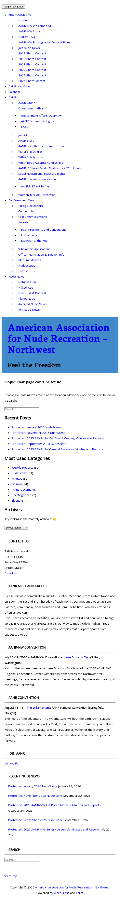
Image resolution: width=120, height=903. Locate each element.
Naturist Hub (27, 282)
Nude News (16, 276)
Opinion (16, 484)
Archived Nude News (32, 304)
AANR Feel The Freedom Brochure (41, 146)
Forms (22, 271)
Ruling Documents (30, 206)
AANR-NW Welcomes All (34, 26)
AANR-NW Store (29, 31)
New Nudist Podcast (32, 293)
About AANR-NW (19, 15)
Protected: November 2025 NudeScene (38, 433)
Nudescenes (26, 265)
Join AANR (25, 135)
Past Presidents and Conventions (43, 229)
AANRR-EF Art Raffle (35, 186)
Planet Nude (26, 298)
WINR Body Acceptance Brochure (41, 162)
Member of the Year (35, 240)
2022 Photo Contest (32, 70)
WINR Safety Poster (32, 157)
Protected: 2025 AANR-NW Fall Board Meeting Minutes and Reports (57, 438)
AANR (12, 97)
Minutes (16, 478)
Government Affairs (31, 108)
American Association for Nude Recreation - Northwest (72, 887)
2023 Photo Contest (32, 75)
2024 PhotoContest (31, 81)
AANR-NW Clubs (19, 86)
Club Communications (32, 217)
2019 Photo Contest (32, 59)
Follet (79, 893)
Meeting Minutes (29, 260)
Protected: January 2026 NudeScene (36, 427)
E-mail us (11, 573)
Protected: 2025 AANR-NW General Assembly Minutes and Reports (57, 449)
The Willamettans (38, 707)
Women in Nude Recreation (36, 195)
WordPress (61, 893)
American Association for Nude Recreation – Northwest (58, 337)
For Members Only (21, 200)
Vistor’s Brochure (30, 151)
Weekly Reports (22, 467)
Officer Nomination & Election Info (41, 254)
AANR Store (26, 140)
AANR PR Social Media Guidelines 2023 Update (50, 168)
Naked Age (25, 287)
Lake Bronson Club (76, 657)
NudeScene (19, 473)
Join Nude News (29, 48)
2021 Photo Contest (32, 64)
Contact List (26, 211)
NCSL (24, 126)
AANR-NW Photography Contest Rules (44, 42)
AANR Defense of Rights (37, 121)
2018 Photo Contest (32, 53)
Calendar (14, 92)
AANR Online (26, 103)
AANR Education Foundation (37, 179)
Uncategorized (21, 495)
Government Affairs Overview (41, 115)
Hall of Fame (29, 235)
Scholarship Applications (34, 249)
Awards (23, 222)
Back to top (9, 876)
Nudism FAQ (26, 37)
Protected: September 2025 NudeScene (38, 444)
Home (22, 20)
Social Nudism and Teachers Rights (42, 173)
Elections (17, 500)
